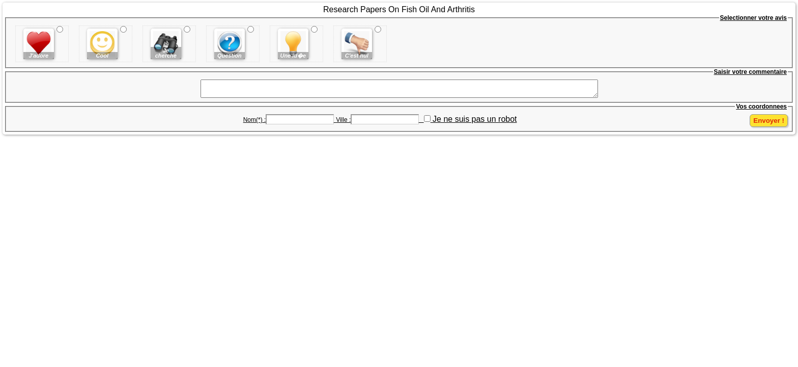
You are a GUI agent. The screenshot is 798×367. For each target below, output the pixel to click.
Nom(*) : (254, 122)
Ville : (343, 122)
